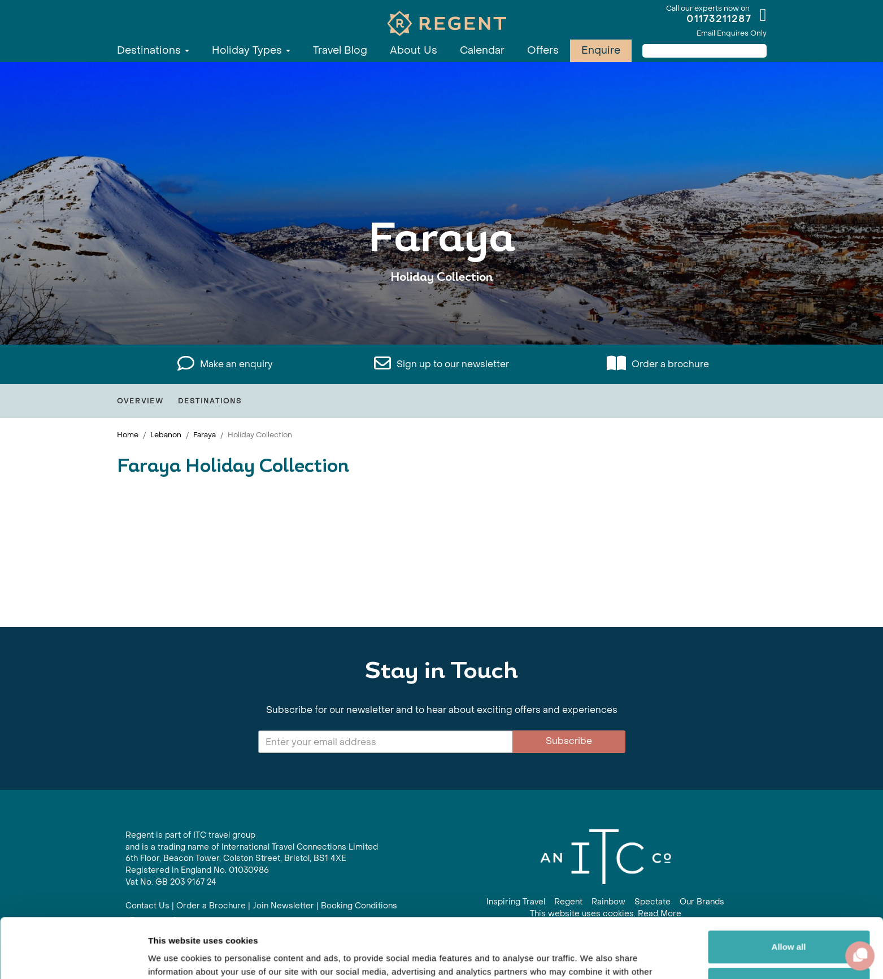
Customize (789, 924)
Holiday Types (251, 50)
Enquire (600, 50)
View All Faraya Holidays (441, 312)
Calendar (482, 50)
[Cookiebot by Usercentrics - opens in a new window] (73, 956)
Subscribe (569, 741)
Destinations (153, 50)
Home (127, 435)
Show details (174, 956)
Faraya (204, 435)
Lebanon (165, 435)
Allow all (789, 887)
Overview (140, 401)
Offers (543, 50)
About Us (413, 50)
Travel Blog (340, 50)
